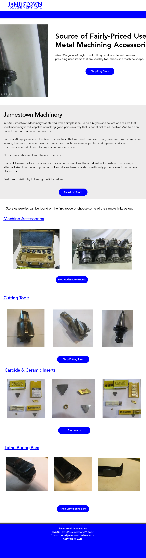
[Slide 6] (4, 94)
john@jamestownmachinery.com (78, 535)
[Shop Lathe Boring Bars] (73, 508)
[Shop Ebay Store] (99, 71)
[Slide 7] (6, 94)
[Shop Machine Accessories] (72, 279)
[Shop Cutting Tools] (73, 359)
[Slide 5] (1, 94)
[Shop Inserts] (74, 430)
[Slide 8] (9, 94)
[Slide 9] (11, 94)
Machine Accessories (23, 218)
